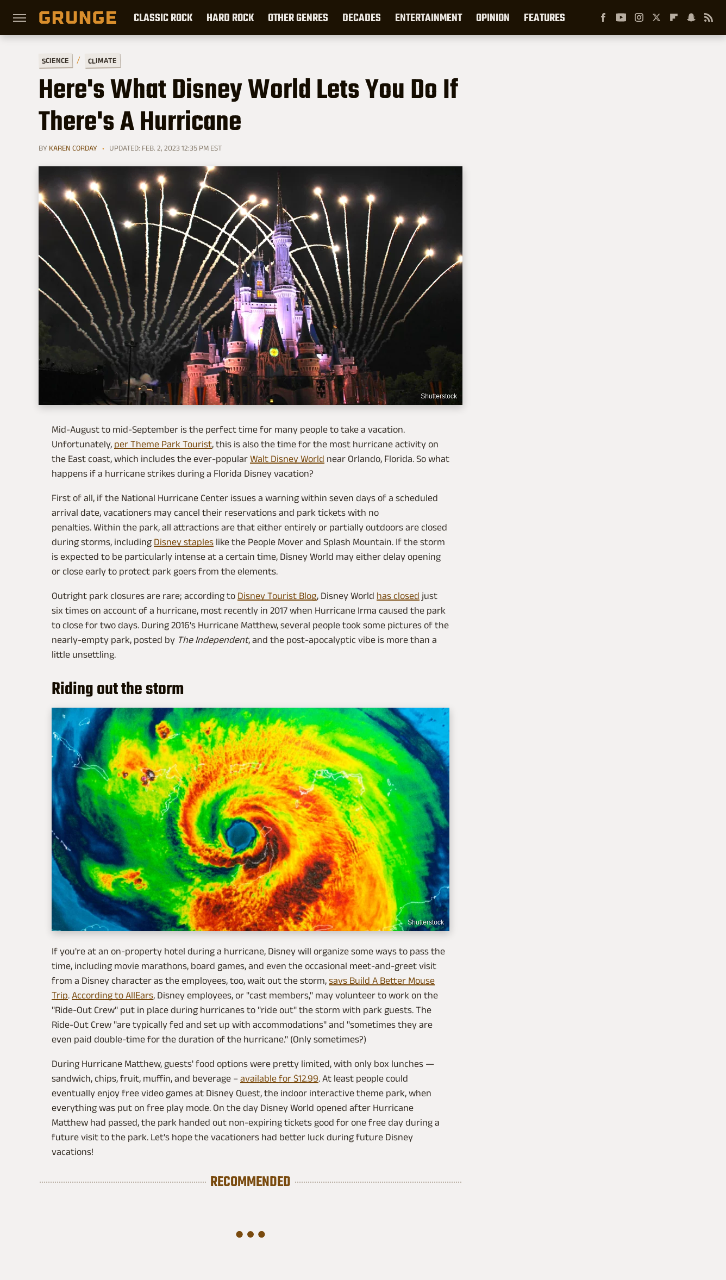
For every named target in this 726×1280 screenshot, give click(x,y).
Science (55, 60)
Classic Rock (163, 17)
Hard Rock (230, 17)
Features (544, 17)
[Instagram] (639, 17)
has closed (398, 595)
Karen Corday (73, 147)
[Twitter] (656, 17)
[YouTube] (621, 17)
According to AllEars (112, 995)
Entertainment (428, 17)
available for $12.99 (279, 1078)
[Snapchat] (691, 17)
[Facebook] (603, 17)
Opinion (493, 17)
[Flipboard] (673, 17)
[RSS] (708, 17)
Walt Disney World (287, 458)
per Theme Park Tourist (163, 444)
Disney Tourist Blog (277, 595)
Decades (361, 17)
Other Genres (298, 17)
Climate (102, 60)
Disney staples (184, 541)
